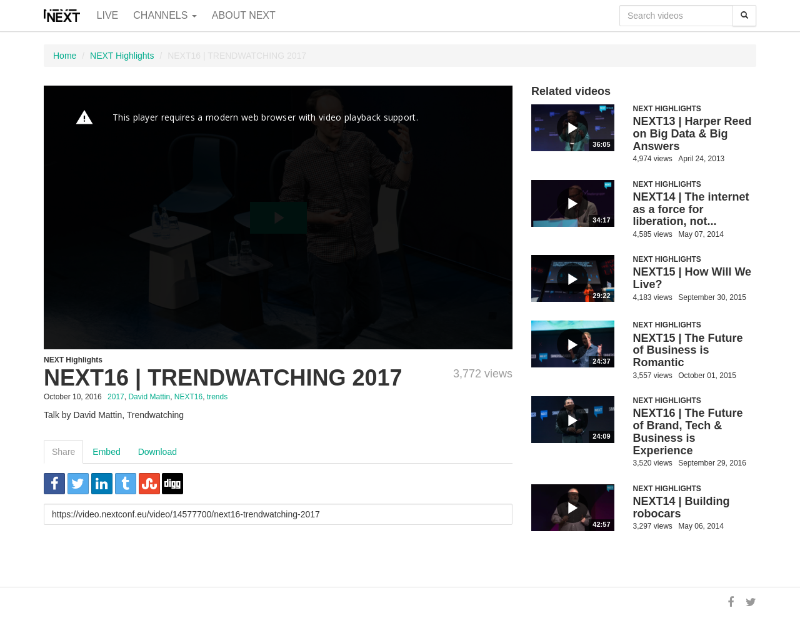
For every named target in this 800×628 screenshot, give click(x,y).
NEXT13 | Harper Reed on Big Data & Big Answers (692, 133)
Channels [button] (165, 15)
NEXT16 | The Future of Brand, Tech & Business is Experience (688, 431)
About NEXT (244, 15)
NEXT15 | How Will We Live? (692, 278)
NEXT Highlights (122, 56)
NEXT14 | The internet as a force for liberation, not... (691, 209)
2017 (116, 396)
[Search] (744, 15)
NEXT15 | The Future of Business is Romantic (688, 350)
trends (217, 396)
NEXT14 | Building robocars (681, 507)
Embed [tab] (106, 452)
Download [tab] (157, 452)
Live (108, 15)
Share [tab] (63, 452)
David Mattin (149, 396)
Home (64, 56)
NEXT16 (188, 396)
